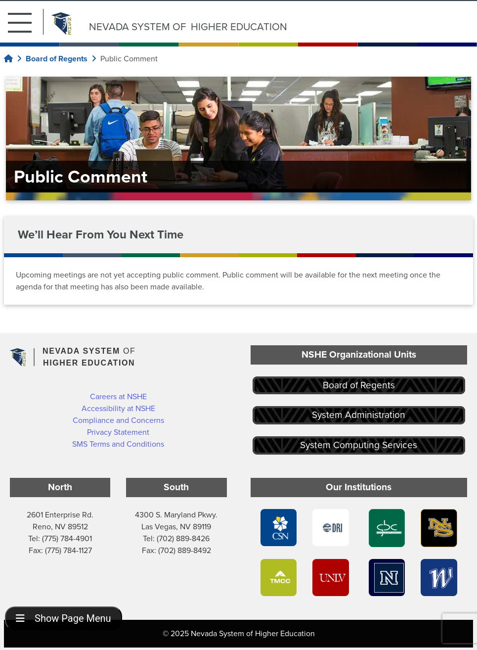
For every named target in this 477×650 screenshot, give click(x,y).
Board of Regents (359, 385)
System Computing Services (358, 445)
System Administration (358, 415)
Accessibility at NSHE (118, 408)
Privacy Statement (118, 432)
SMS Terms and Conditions (118, 444)
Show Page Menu (63, 618)
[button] (25, 22)
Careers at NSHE (118, 396)
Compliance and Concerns (118, 420)
